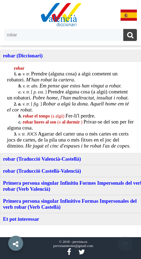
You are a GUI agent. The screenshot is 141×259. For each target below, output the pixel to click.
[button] (5, 230)
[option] (70, 129)
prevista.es (80, 242)
